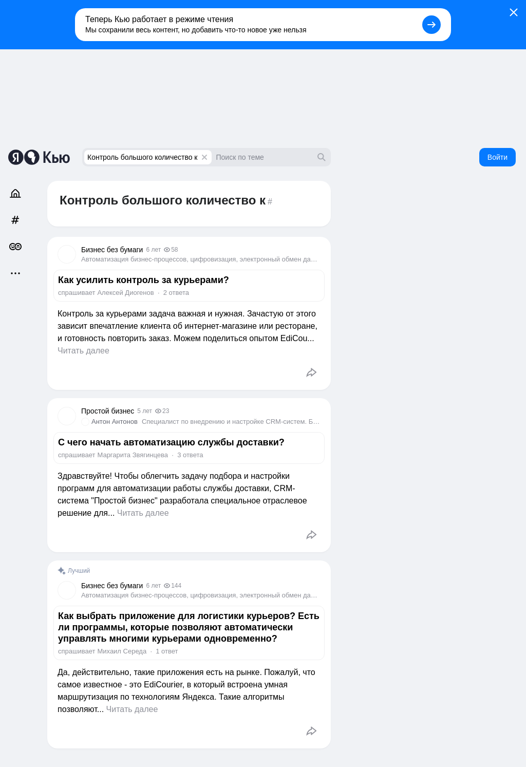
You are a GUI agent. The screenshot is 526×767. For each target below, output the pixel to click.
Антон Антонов (114, 421)
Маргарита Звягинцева (132, 455)
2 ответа (176, 292)
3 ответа (190, 455)
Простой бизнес (107, 411)
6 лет (153, 249)
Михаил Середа (121, 651)
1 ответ (167, 651)
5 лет (144, 411)
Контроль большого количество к (142, 157)
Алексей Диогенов (125, 292)
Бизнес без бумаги (112, 250)
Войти (497, 157)
